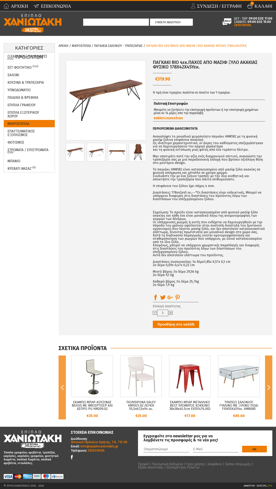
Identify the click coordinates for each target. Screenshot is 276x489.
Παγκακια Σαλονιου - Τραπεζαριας (118, 45)
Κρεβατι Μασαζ (22, 168)
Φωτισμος (16, 142)
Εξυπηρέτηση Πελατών (183, 467)
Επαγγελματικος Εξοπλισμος (21, 133)
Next (268, 387)
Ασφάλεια (215, 464)
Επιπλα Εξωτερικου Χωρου (23, 114)
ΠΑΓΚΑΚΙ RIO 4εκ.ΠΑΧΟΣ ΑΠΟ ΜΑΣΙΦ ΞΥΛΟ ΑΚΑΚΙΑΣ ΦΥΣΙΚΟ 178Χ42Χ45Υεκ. (196, 45)
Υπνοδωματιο (19, 90)
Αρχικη (63, 45)
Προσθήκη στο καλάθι (176, 324)
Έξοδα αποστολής (150, 467)
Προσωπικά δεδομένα (167, 464)
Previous (62, 387)
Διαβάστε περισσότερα (168, 117)
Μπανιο (14, 161)
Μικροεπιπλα (18, 123)
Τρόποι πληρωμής (238, 464)
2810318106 (242, 25)
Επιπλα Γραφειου (22, 105)
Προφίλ (143, 464)
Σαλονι (13, 75)
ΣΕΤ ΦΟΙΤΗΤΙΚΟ (23, 67)
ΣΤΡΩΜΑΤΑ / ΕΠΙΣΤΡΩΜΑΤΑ (28, 151)
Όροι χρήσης (195, 464)
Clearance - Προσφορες (27, 57)
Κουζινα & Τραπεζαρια (26, 82)
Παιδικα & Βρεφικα (23, 97)
